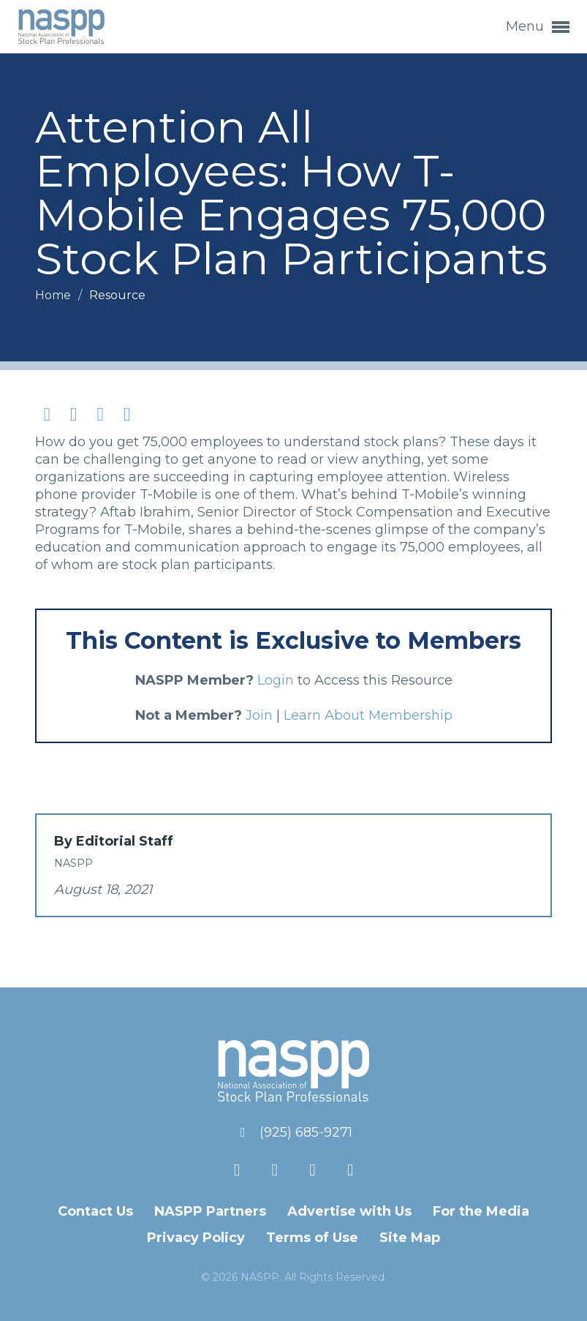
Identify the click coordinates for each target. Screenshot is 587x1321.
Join (259, 715)
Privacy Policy (196, 1238)
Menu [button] (537, 27)
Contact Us (95, 1211)
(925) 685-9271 (306, 1132)
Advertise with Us (349, 1211)
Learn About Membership (368, 715)
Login (275, 680)
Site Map (409, 1238)
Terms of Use (312, 1238)
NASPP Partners (210, 1211)
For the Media (481, 1211)
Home (54, 295)
